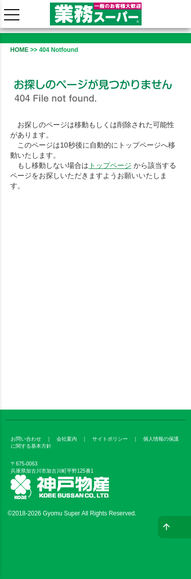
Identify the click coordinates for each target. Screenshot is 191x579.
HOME (19, 49)
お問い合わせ (26, 439)
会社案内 (67, 439)
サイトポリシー (110, 439)
